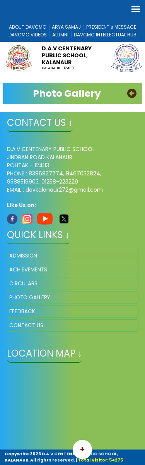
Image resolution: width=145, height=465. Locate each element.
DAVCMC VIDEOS (28, 34)
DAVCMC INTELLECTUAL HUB (105, 34)
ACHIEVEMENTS (28, 269)
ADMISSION (23, 255)
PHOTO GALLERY (29, 297)
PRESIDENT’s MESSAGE (111, 27)
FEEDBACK (22, 311)
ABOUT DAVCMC (27, 27)
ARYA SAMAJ (66, 27)
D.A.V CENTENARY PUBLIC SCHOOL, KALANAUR (67, 55)
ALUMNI (60, 34)
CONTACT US (26, 325)
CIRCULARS (23, 283)
